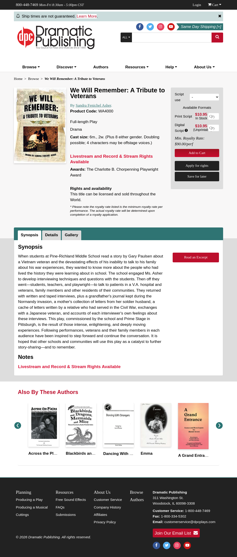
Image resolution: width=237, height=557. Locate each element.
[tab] (30, 235)
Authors (100, 67)
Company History (107, 507)
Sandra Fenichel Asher (93, 105)
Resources (137, 67)
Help (171, 67)
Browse (31, 67)
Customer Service (108, 500)
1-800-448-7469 (197, 511)
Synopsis (29, 235)
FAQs (60, 507)
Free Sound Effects (71, 500)
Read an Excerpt (195, 257)
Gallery (71, 235)
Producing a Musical (32, 507)
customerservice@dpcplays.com (189, 522)
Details (51, 235)
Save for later (196, 176)
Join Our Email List (176, 533)
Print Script (183, 116)
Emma (147, 453)
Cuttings (22, 515)
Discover (67, 67)
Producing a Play (29, 500)
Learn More (87, 16)
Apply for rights (197, 165)
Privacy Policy (105, 522)
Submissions (66, 515)
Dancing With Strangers (125, 453)
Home (18, 79)
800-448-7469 (27, 5)
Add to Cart (197, 153)
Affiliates (100, 515)
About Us (204, 67)
